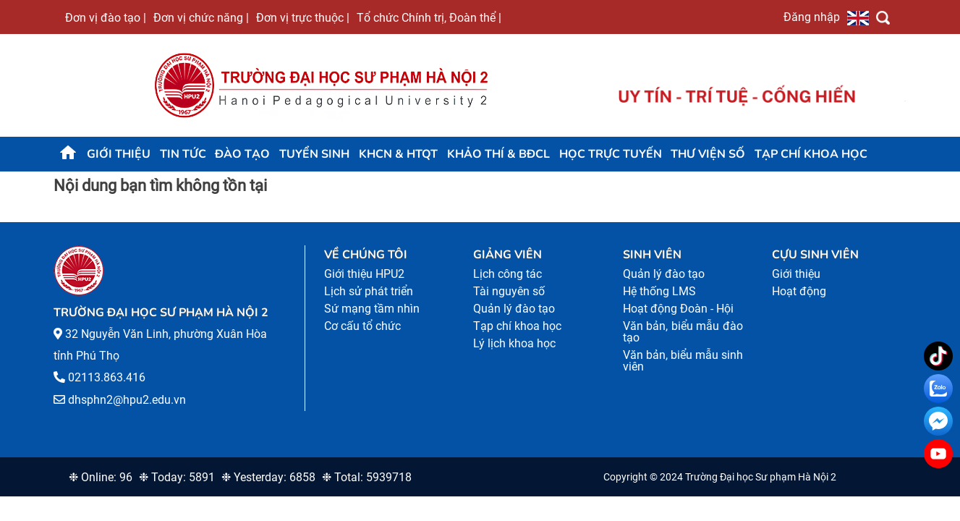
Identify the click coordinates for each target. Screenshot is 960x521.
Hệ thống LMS (659, 291)
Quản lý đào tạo (514, 308)
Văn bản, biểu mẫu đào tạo (683, 331)
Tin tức (183, 154)
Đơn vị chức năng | (201, 17)
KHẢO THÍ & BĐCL (498, 154)
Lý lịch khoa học (514, 343)
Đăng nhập (811, 16)
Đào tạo (242, 154)
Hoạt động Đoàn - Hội (678, 308)
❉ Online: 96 (100, 477)
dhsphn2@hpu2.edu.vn (127, 400)
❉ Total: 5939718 (367, 477)
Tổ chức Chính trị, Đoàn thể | (429, 17)
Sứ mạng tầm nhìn (372, 308)
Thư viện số (708, 154)
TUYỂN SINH (314, 154)
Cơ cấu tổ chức (362, 326)
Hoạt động (799, 291)
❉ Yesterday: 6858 (268, 477)
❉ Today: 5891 (177, 477)
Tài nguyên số (509, 291)
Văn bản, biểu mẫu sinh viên (683, 360)
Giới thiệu (118, 154)
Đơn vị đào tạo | (105, 17)
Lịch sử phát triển (368, 291)
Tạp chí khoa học (811, 154)
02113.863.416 (106, 377)
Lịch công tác (507, 274)
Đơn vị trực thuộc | (302, 17)
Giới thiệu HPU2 (364, 274)
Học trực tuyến (610, 154)
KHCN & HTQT (398, 154)
